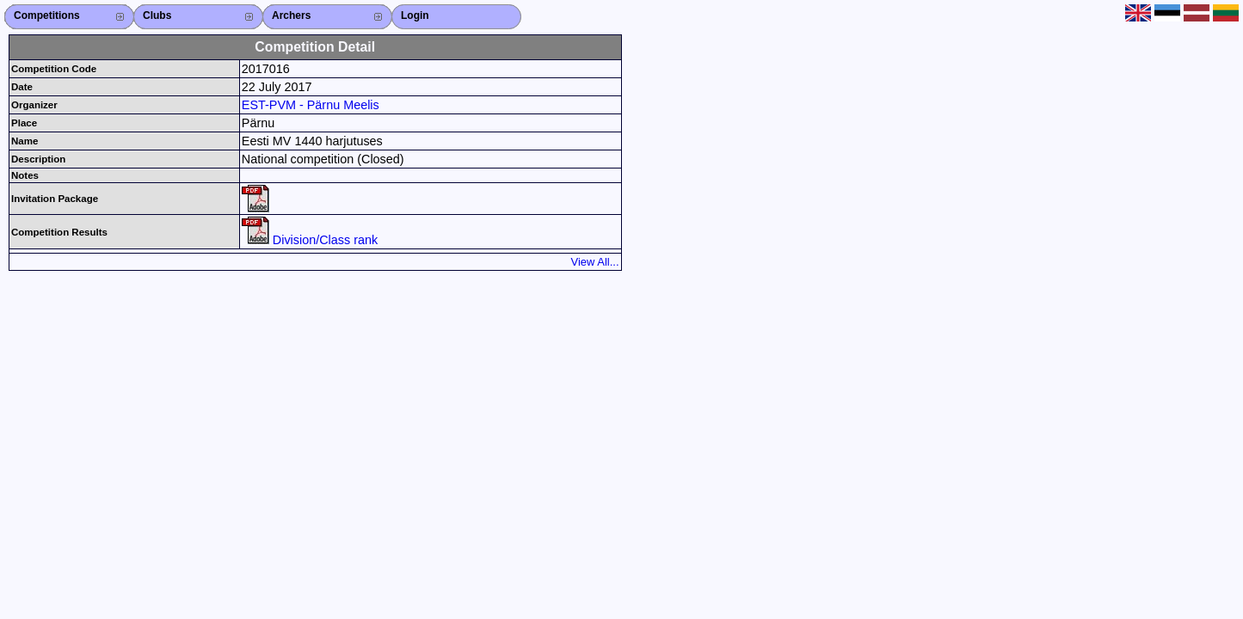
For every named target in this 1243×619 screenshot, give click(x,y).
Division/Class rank (310, 240)
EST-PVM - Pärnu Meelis (310, 105)
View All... (595, 261)
